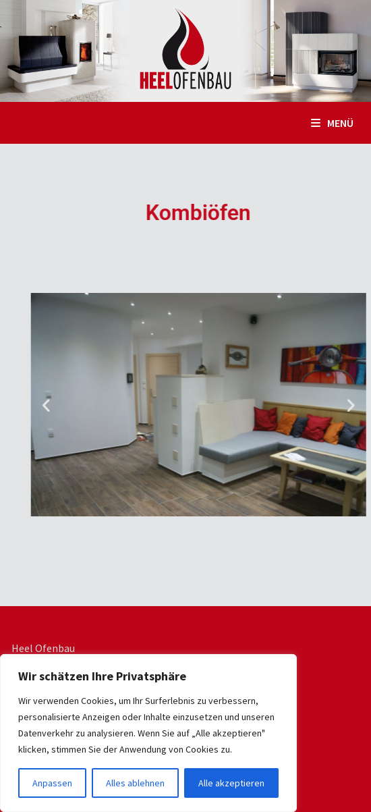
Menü (332, 123)
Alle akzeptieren (231, 783)
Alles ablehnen (135, 783)
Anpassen (52, 783)
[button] (83, 404)
